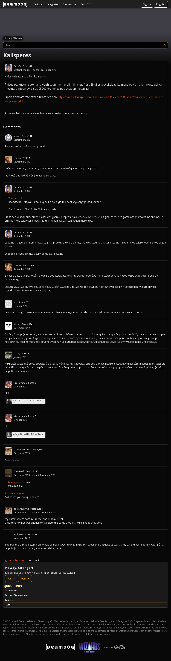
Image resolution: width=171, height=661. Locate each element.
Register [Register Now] (25, 578)
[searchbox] (85, 45)
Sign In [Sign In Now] (11, 578)
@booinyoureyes (14, 493)
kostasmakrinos (22, 265)
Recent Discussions (16, 595)
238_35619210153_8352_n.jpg (28, 434)
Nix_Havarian (20, 382)
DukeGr (17, 66)
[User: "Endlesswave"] (8, 536)
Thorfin (17, 158)
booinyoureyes (21, 449)
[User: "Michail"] (8, 326)
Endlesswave (20, 534)
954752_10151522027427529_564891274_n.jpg (28, 400)
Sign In (147, 4)
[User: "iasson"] (8, 137)
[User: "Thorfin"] (8, 159)
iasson (17, 136)
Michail (17, 324)
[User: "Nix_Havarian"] (8, 384)
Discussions (69, 4)
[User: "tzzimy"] (8, 355)
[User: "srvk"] (8, 304)
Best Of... (85, 4)
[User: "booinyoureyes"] (8, 451)
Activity (38, 4)
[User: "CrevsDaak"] (8, 473)
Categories (52, 4)
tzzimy (17, 353)
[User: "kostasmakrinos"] (8, 267)
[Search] (164, 45)
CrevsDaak (19, 471)
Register (161, 4)
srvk (16, 302)
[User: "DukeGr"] (8, 68)
